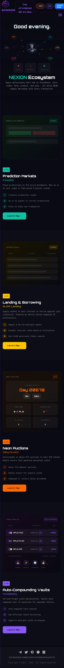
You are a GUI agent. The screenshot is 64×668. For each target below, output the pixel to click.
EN (49, 6)
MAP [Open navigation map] (40, 6)
